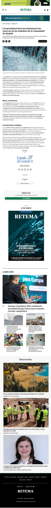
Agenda (31, 477)
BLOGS (26, 477)
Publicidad (22, 480)
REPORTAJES (20, 477)
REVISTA (7, 477)
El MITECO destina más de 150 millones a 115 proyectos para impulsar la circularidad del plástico (36, 349)
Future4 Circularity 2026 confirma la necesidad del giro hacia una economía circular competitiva (26, 308)
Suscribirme (26, 198)
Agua (14, 23)
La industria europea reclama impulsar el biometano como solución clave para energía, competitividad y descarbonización (14, 329)
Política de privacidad (29, 498)
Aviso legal (20, 498)
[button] (3, 41)
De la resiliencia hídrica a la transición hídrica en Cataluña (23, 394)
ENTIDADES (43, 477)
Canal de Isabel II (25, 166)
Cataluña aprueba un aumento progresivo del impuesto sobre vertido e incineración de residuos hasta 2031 (36, 328)
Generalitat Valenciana (10, 433)
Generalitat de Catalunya (11, 396)
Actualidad (7, 23)
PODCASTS (37, 477)
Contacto (29, 480)
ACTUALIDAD (13, 477)
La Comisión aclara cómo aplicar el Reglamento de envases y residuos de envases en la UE (14, 349)
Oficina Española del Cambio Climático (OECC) (17, 470)
